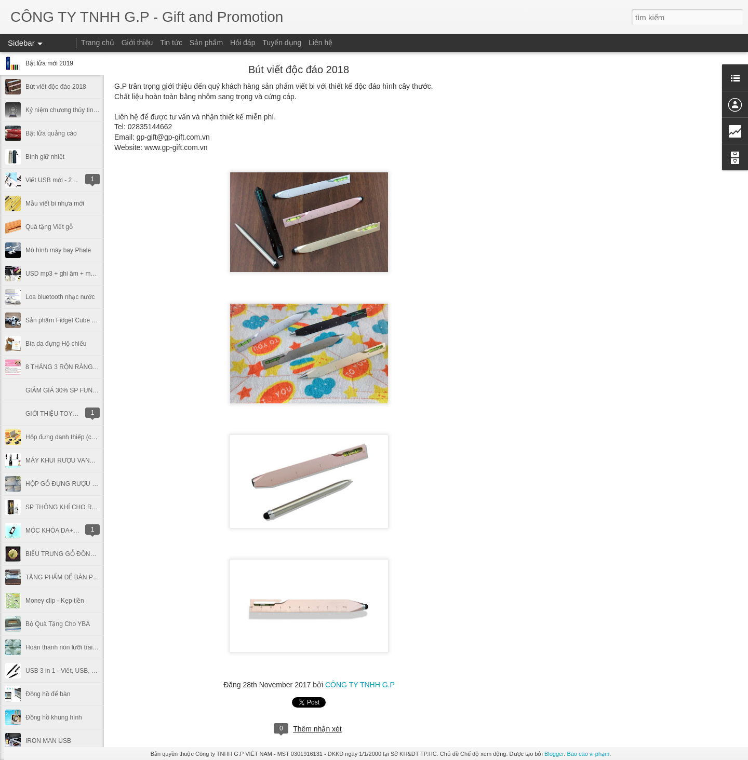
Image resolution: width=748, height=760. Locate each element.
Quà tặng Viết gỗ (49, 226)
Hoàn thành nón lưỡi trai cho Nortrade (77, 647)
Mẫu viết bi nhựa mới (54, 203)
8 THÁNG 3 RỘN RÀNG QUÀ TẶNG (76, 367)
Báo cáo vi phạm (588, 754)
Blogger (554, 754)
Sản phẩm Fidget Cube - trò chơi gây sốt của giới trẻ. (98, 320)
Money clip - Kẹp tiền (54, 600)
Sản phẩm (206, 42)
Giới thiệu (137, 42)
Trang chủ (97, 42)
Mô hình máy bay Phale (58, 250)
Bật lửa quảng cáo (51, 133)
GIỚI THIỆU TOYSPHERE (61, 413)
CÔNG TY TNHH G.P (360, 685)
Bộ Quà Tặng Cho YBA (57, 624)
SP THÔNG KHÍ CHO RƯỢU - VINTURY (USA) (91, 507)
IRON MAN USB (48, 740)
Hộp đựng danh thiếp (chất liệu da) (74, 437)
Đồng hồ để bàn (47, 694)
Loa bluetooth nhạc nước (60, 297)
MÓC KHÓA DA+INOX (56, 530)
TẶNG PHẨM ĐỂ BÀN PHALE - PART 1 (80, 577)
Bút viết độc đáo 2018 (55, 86)
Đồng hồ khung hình (53, 717)
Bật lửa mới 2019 (49, 63)
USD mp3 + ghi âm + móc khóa (68, 273)
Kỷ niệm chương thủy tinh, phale (70, 110)
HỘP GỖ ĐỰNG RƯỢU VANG (67, 483)
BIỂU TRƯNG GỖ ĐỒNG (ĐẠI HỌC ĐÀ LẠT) (87, 554)
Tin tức (171, 42)
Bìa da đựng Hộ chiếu (55, 343)
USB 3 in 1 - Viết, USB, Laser (66, 670)
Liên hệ (320, 42)
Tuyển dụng (281, 42)
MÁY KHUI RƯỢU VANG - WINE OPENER (84, 460)
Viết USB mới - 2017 (53, 180)
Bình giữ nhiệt (44, 156)
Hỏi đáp (242, 42)
